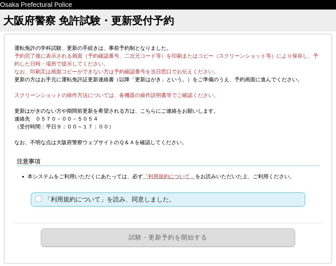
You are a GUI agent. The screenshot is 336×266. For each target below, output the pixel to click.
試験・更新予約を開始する (168, 237)
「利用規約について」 (169, 176)
